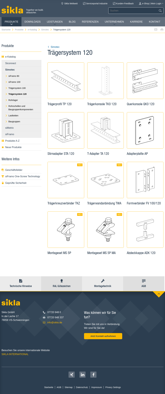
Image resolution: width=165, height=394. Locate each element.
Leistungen (55, 22)
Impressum (96, 387)
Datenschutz (82, 387)
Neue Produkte (12, 147)
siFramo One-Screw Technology (21, 176)
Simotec (46, 29)
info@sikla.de (54, 322)
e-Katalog (34, 29)
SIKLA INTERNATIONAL (15, 354)
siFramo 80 (12, 76)
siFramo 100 (12, 82)
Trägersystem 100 (15, 88)
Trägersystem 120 (61, 29)
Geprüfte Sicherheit (14, 183)
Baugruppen (12, 121)
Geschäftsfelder (12, 170)
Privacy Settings (113, 387)
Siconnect (10, 63)
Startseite (8, 29)
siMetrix (9, 128)
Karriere (136, 21)
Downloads (33, 21)
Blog (72, 21)
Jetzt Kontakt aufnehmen (103, 336)
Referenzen (90, 21)
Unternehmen (114, 22)
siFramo (9, 134)
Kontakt (154, 21)
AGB (59, 387)
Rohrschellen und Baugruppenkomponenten (19, 108)
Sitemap (69, 387)
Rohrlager (11, 100)
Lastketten (11, 115)
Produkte (11, 22)
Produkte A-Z (10, 141)
